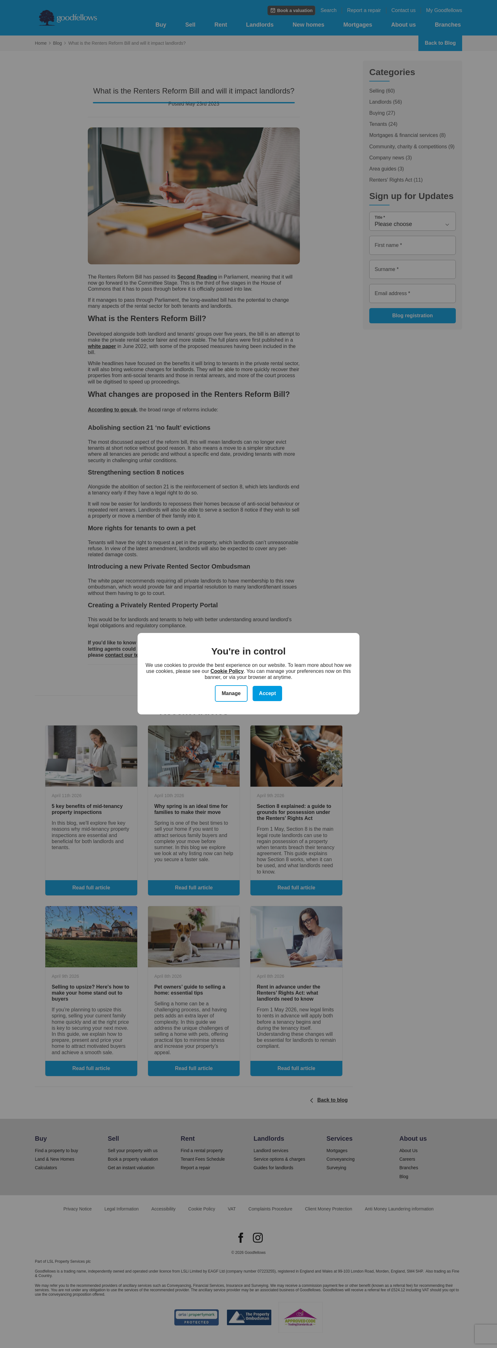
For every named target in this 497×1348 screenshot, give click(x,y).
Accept (267, 693)
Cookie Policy (227, 671)
